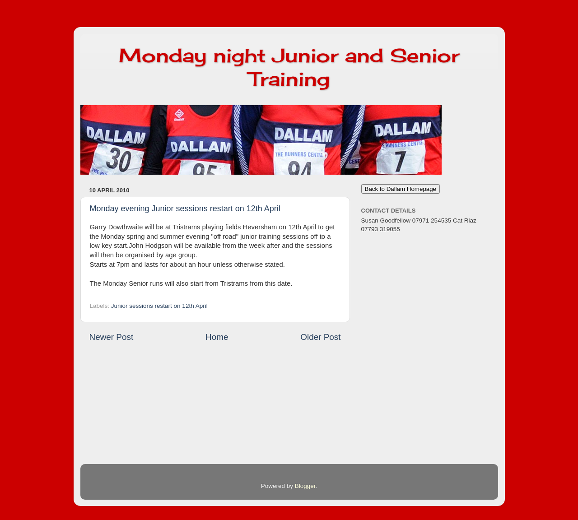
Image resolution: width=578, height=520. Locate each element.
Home (216, 337)
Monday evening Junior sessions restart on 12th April (185, 208)
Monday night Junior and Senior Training (289, 67)
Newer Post (111, 337)
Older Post (320, 337)
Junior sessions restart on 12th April (159, 305)
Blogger (305, 486)
